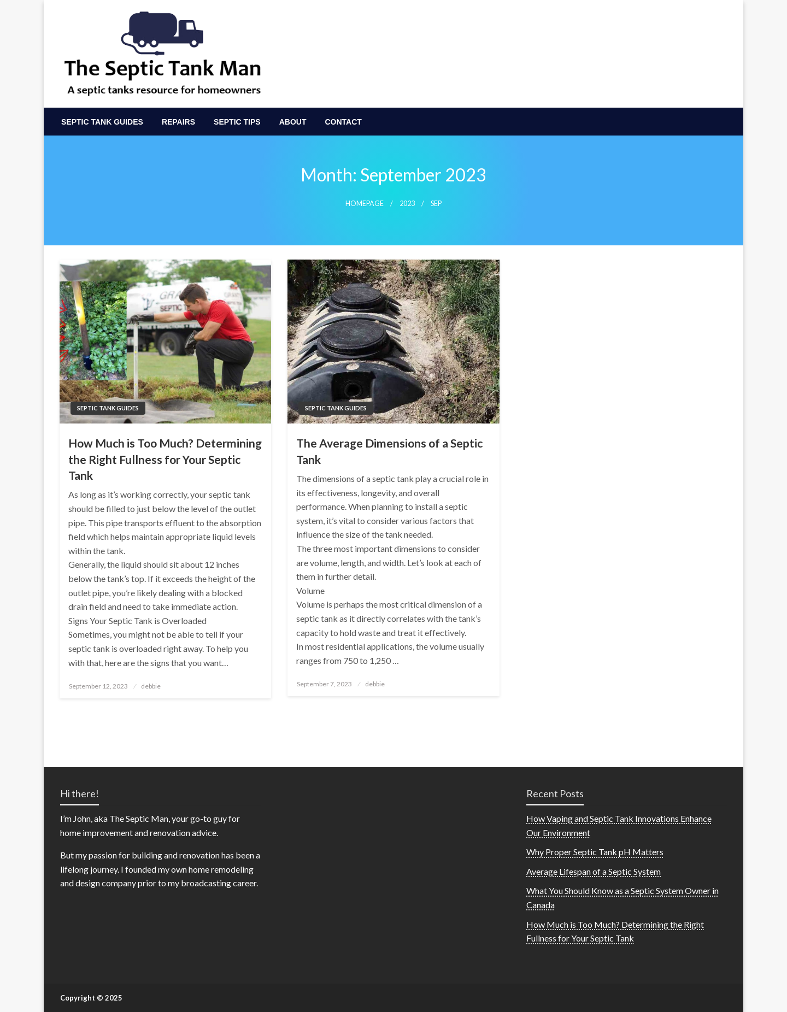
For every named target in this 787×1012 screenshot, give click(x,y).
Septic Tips (237, 121)
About (293, 121)
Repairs (178, 121)
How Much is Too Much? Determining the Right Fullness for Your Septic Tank (165, 459)
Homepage (364, 203)
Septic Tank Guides (102, 121)
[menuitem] (102, 122)
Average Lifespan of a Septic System (593, 871)
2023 (407, 203)
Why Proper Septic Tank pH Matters (594, 851)
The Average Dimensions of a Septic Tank (389, 451)
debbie (151, 686)
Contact (343, 121)
